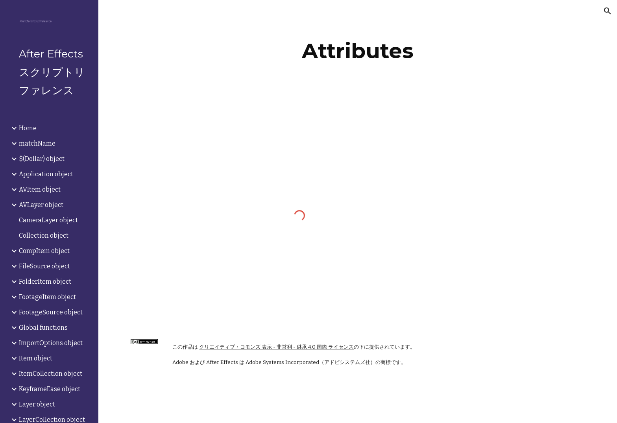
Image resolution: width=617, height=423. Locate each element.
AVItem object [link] (40, 189)
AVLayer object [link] (41, 205)
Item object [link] (35, 358)
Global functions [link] (43, 327)
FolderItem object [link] (45, 281)
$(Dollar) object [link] (42, 159)
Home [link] (28, 128)
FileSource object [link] (44, 266)
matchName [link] (37, 143)
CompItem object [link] (44, 251)
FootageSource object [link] (51, 312)
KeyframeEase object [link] (49, 389)
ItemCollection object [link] (50, 373)
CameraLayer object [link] (48, 220)
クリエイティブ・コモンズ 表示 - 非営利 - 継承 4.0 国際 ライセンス (276, 347)
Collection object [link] (43, 235)
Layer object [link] (37, 404)
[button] (607, 11)
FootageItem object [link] (47, 297)
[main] (357, 50)
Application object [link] (46, 174)
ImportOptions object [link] (51, 343)
